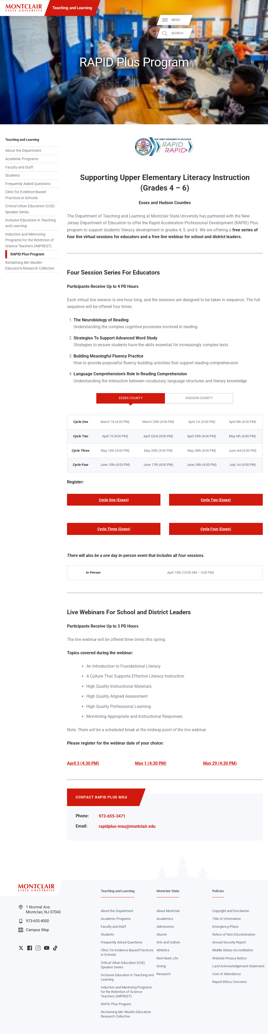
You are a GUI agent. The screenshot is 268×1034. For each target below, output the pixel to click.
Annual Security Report (229, 942)
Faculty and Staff (19, 167)
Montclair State (168, 891)
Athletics (163, 950)
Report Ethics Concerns (229, 982)
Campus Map (33, 929)
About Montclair (168, 911)
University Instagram (38, 948)
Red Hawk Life (167, 958)
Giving (161, 966)
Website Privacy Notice (229, 958)
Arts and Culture (168, 942)
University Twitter (21, 948)
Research (164, 974)
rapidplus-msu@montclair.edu (127, 826)
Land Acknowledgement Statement (238, 966)
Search (257, 33)
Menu (255, 20)
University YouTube (46, 948)
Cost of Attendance (226, 974)
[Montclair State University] (23, 8)
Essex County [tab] (119, 398)
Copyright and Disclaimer (230, 911)
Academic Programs (21, 159)
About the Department (23, 150)
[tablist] (164, 398)
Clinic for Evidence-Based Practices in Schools (25, 195)
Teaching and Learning (72, 7)
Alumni (162, 934)
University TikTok (55, 948)
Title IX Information (226, 919)
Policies (218, 891)
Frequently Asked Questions (28, 184)
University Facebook (29, 948)
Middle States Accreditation (232, 950)
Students (12, 175)
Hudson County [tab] (189, 398)
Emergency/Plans (225, 927)
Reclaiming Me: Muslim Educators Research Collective (29, 265)
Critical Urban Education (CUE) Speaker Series (30, 209)
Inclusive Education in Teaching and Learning (30, 223)
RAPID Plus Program (27, 254)
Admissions (165, 927)
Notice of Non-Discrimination (233, 934)
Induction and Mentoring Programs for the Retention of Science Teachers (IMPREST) (29, 240)
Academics (165, 919)
